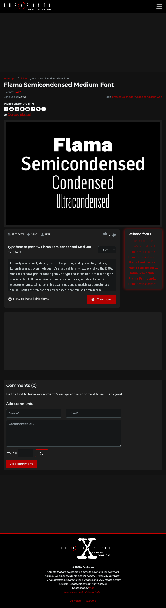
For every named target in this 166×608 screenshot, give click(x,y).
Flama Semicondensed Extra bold (143, 273)
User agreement (73, 592)
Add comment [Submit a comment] (21, 464)
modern (131, 96)
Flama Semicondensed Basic (143, 284)
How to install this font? (28, 299)
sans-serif (150, 96)
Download (101, 299)
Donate (91, 601)
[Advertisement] (83, 42)
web (159, 96)
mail (91, 588)
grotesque (118, 96)
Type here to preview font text (49, 249)
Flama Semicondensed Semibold (143, 262)
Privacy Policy (93, 592)
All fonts (75, 601)
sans (140, 96)
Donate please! (19, 115)
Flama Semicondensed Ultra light (143, 246)
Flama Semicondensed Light (143, 252)
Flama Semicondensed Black (143, 278)
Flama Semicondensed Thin (143, 241)
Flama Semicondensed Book (143, 257)
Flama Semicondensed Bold (143, 268)
